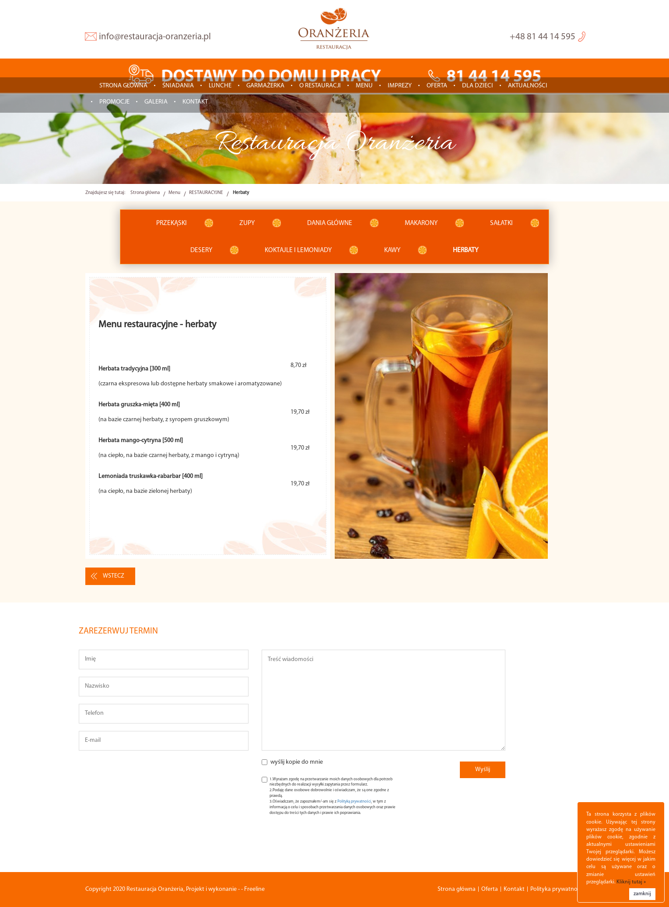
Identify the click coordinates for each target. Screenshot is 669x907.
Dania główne (329, 223)
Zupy (247, 223)
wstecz (113, 576)
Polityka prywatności (557, 889)
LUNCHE (220, 86)
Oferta (437, 86)
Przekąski (171, 223)
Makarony (421, 223)
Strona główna (123, 86)
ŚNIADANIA (178, 86)
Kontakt (195, 102)
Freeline (254, 889)
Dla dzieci (477, 86)
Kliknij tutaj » (631, 882)
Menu (364, 86)
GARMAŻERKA (265, 86)
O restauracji (320, 86)
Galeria (156, 102)
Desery (201, 250)
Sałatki (501, 223)
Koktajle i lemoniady (298, 250)
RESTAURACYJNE (206, 192)
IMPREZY (400, 86)
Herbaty (465, 250)
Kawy (392, 250)
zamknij (642, 894)
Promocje (114, 102)
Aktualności (527, 86)
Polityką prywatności (354, 801)
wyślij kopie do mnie (296, 762)
